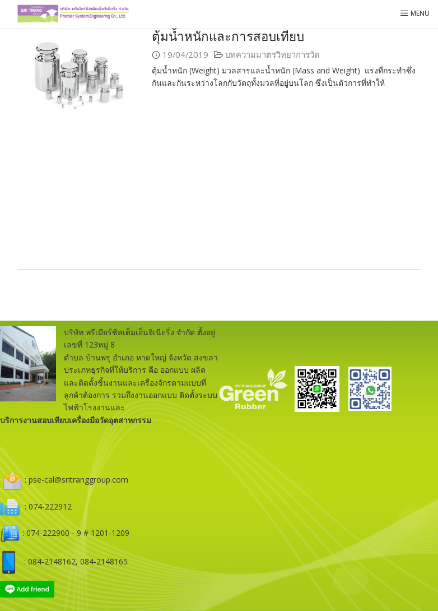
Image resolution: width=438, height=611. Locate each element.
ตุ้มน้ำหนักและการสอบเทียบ (228, 36)
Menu (415, 13)
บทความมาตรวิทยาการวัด (272, 54)
